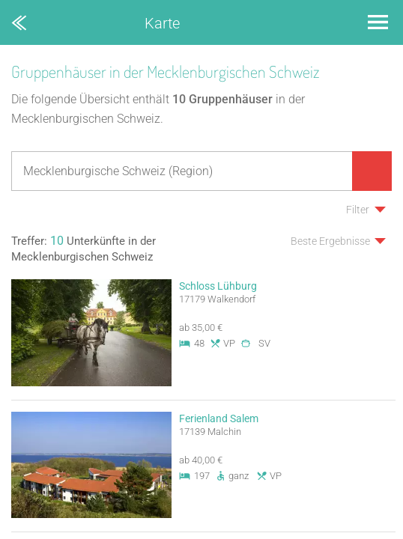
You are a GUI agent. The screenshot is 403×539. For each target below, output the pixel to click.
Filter (357, 210)
